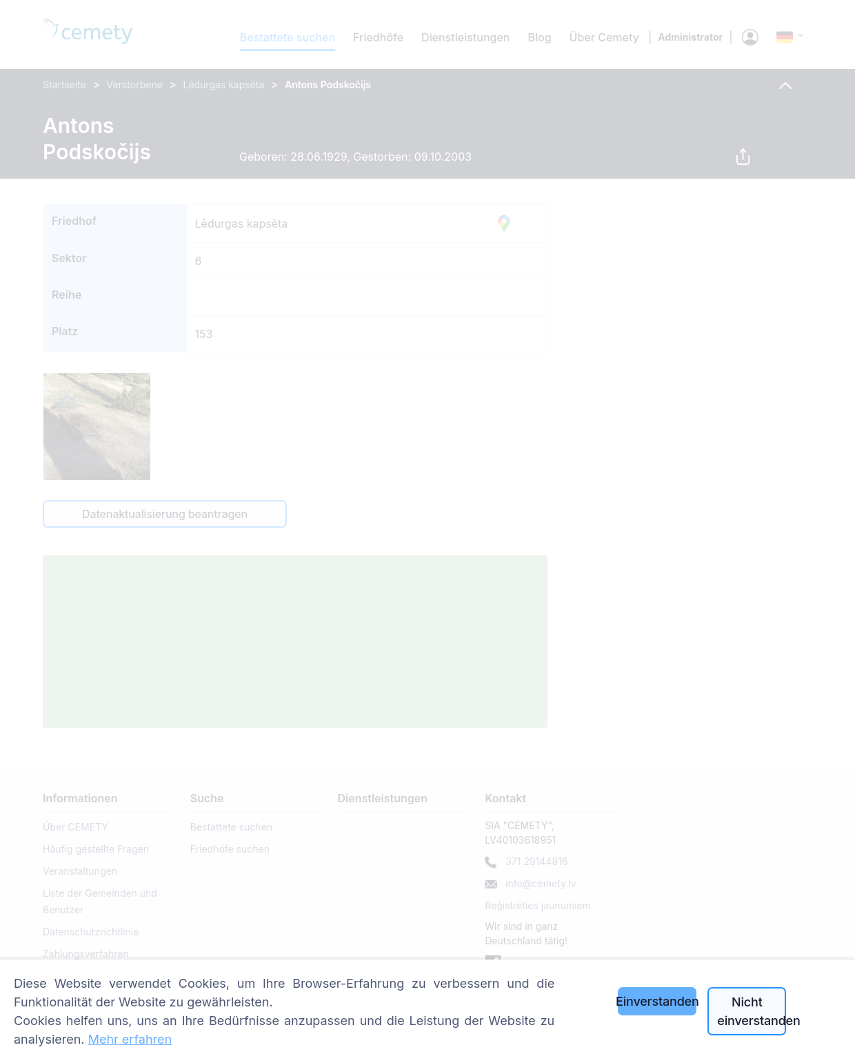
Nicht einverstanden (751, 1011)
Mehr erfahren (130, 1039)
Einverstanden (657, 1001)
